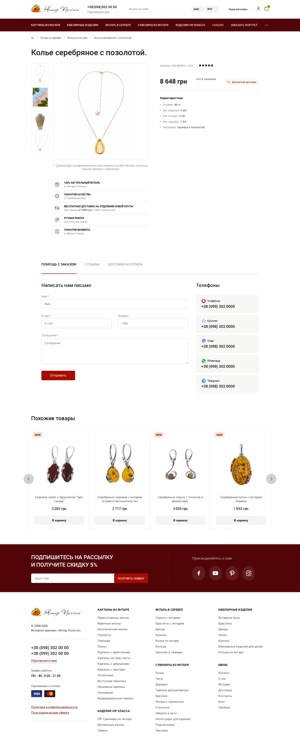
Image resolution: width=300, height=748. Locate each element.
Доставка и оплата (125, 264)
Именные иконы (109, 623)
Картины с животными (113, 652)
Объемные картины (111, 687)
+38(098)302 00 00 (102, 7)
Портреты (104, 635)
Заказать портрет (244, 25)
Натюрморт (105, 692)
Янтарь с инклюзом (169, 702)
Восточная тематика (111, 681)
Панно (102, 646)
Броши (160, 629)
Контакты (225, 696)
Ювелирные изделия (82, 25)
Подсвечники (165, 725)
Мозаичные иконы (110, 725)
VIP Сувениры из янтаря (114, 719)
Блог (221, 702)
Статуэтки (162, 707)
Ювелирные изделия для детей (240, 646)
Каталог (224, 673)
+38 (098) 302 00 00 (50, 647)
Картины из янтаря (45, 25)
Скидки (218, 25)
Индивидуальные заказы (115, 698)
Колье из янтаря (77, 37)
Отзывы (92, 264)
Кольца (161, 646)
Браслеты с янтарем (170, 623)
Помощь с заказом (58, 264)
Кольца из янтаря (230, 652)
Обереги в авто (166, 713)
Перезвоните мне (98, 12)
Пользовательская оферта (50, 712)
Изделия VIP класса (190, 25)
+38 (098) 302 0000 (218, 326)
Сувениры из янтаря (153, 25)
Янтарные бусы (229, 618)
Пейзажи (103, 641)
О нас (222, 678)
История (224, 684)
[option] (40, 73)
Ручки (160, 673)
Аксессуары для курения (173, 719)
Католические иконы (112, 629)
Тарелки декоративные (172, 690)
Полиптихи (105, 675)
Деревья (161, 684)
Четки (222, 635)
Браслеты (225, 623)
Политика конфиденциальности (54, 707)
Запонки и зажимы (169, 652)
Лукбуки (224, 707)
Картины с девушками (113, 664)
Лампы (102, 730)
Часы (159, 678)
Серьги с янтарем (168, 618)
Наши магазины (235, 9)
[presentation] (29, 479)
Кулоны (161, 635)
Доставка (225, 690)
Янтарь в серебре (118, 25)
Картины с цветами (111, 669)
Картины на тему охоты (114, 658)
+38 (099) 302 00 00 (50, 653)
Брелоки (161, 696)
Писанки (162, 730)
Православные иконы (113, 618)
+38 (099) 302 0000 (218, 306)
